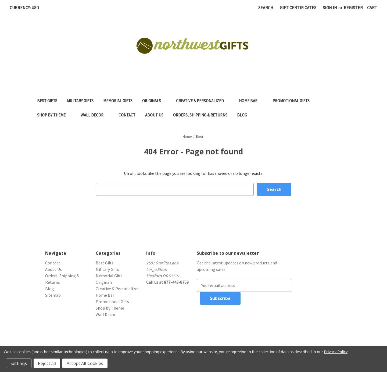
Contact (127, 115)
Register (353, 7)
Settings (18, 363)
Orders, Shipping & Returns (200, 115)
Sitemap (53, 295)
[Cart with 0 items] (372, 7)
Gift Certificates (298, 7)
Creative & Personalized (202, 100)
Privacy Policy (335, 351)
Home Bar (251, 100)
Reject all (47, 363)
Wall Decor (95, 115)
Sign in (330, 7)
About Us (154, 115)
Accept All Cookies (85, 363)
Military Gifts (80, 100)
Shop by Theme (54, 115)
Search (265, 7)
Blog (242, 115)
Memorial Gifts (117, 100)
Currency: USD (26, 7)
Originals (154, 100)
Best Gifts (47, 100)
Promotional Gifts (294, 100)
